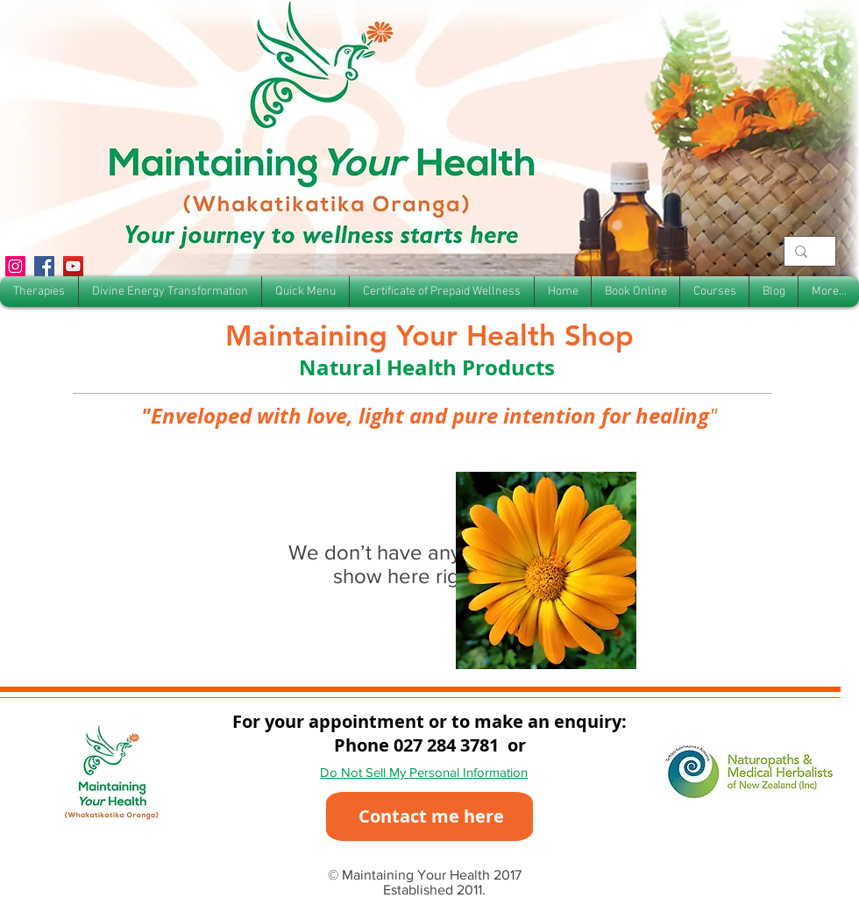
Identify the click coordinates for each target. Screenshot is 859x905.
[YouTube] (73, 266)
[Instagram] (15, 266)
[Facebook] (44, 266)
